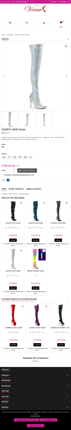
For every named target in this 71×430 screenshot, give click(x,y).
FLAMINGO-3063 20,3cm (13, 328)
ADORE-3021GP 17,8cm (37, 328)
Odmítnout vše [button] (35, 426)
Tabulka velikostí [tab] (33, 189)
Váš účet (5, 391)
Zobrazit (14, 240)
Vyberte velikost (27, 170)
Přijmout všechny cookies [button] (26, 420)
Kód (3, 133)
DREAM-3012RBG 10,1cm (35, 271)
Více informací (35, 416)
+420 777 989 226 (21, 2)
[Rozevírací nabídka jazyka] (64, 2)
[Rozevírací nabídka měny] (55, 2)
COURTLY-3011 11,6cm (13, 223)
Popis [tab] (4, 189)
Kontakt (5, 2)
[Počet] (9, 170)
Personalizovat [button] (48, 420)
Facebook (35, 361)
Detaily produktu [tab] (16, 189)
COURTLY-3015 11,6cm (58, 223)
